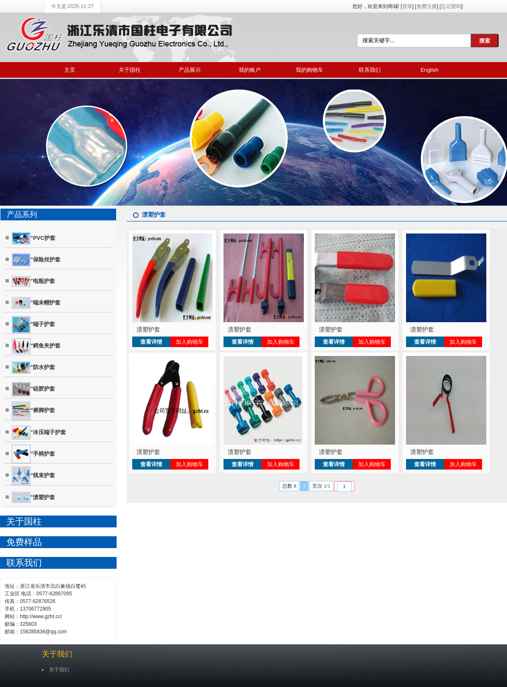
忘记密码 (451, 6)
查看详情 (151, 342)
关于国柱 (130, 70)
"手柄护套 (33, 454)
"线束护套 (33, 476)
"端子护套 (33, 324)
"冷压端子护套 (39, 433)
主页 (69, 70)
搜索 (484, 41)
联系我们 (370, 70)
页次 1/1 (321, 486)
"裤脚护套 (33, 411)
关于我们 (57, 654)
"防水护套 (33, 367)
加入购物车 (189, 342)
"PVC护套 (33, 238)
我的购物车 (309, 70)
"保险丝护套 (36, 259)
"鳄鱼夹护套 (36, 346)
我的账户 (250, 70)
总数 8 (289, 486)
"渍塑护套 (33, 497)
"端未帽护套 (36, 303)
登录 (407, 6)
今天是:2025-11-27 (72, 6)
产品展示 (190, 70)
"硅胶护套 (33, 389)
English (429, 70)
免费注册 (427, 6)
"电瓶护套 (33, 281)
